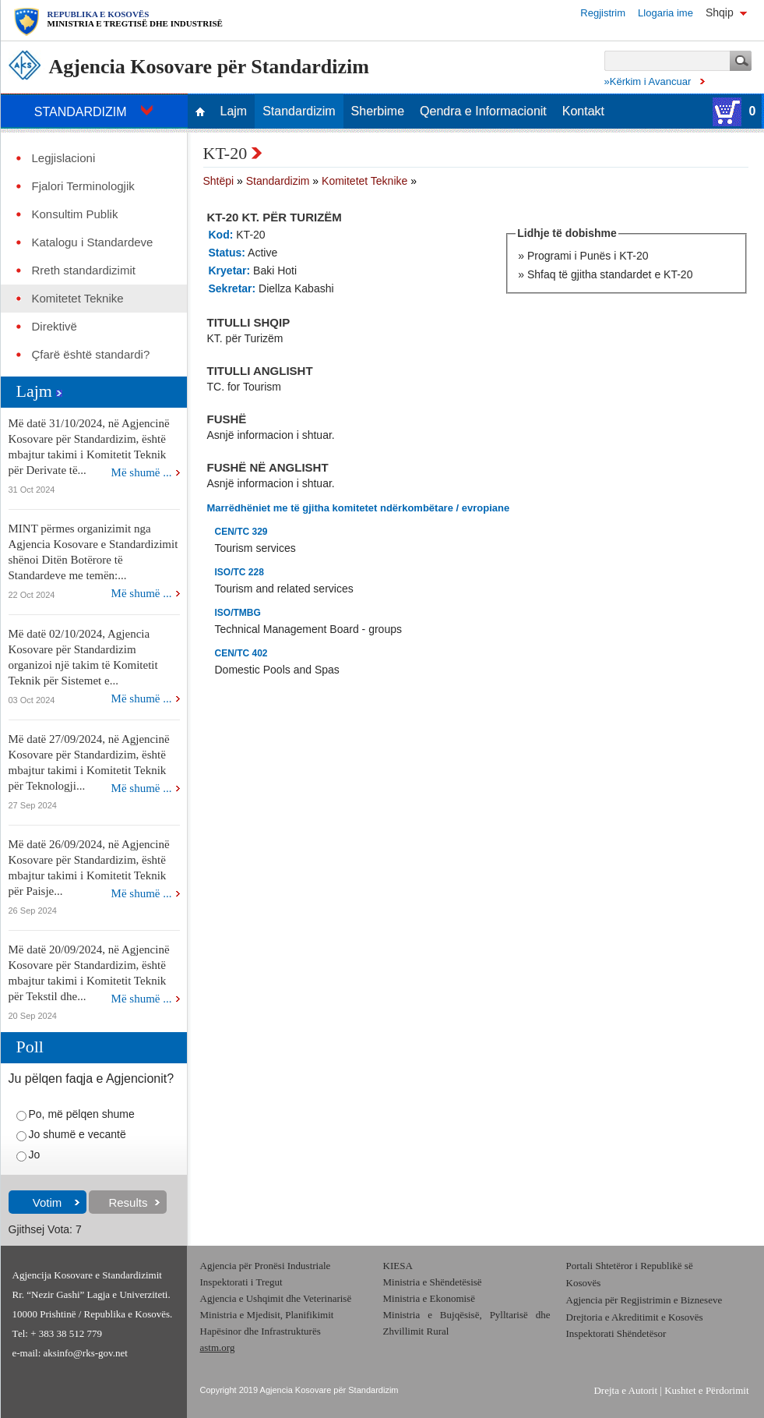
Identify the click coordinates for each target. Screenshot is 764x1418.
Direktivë (54, 326)
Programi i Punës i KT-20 (588, 255)
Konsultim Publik (75, 214)
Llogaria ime (665, 13)
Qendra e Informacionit (483, 111)
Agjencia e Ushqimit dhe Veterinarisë (277, 1298)
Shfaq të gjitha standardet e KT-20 (609, 274)
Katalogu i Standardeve (92, 242)
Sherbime (377, 111)
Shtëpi (218, 181)
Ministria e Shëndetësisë (432, 1282)
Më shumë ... (141, 472)
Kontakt (583, 111)
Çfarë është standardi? (91, 354)
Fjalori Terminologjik (83, 186)
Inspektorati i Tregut (241, 1282)
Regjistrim (602, 13)
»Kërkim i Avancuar (648, 81)
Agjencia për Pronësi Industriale (265, 1265)
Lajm (234, 111)
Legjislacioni (64, 158)
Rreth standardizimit (84, 270)
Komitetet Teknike (78, 298)
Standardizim (298, 111)
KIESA (398, 1265)
